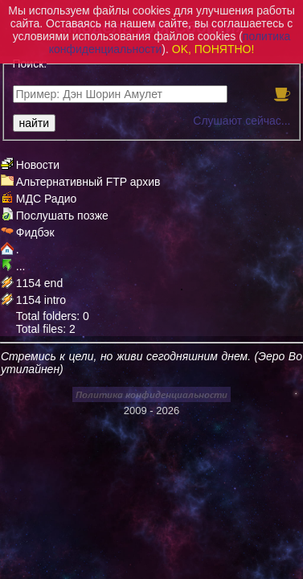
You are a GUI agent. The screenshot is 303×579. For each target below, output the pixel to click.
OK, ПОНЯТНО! (213, 49)
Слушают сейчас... (241, 120)
